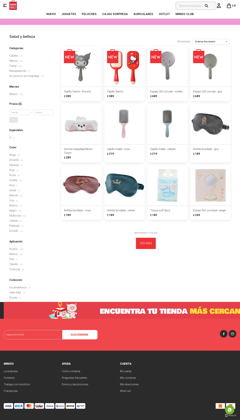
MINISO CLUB (185, 14)
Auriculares (143, 14)
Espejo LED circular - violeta (166, 91)
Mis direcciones (129, 384)
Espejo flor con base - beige (209, 210)
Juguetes (69, 14)
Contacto (9, 377)
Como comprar (71, 371)
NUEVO (51, 14)
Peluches (89, 14)
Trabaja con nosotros (17, 384)
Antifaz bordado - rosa (77, 210)
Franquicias (11, 390)
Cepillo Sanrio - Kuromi (77, 91)
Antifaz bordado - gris (206, 149)
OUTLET (164, 14)
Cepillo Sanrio (115, 91)
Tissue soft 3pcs (160, 210)
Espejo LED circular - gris (207, 91)
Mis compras (128, 377)
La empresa (11, 371)
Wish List (125, 390)
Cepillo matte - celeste (163, 149)
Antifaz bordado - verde (120, 210)
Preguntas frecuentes (74, 377)
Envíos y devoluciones (75, 384)
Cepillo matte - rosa (118, 149)
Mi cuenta (125, 371)
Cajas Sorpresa (115, 14)
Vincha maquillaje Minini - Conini (79, 151)
